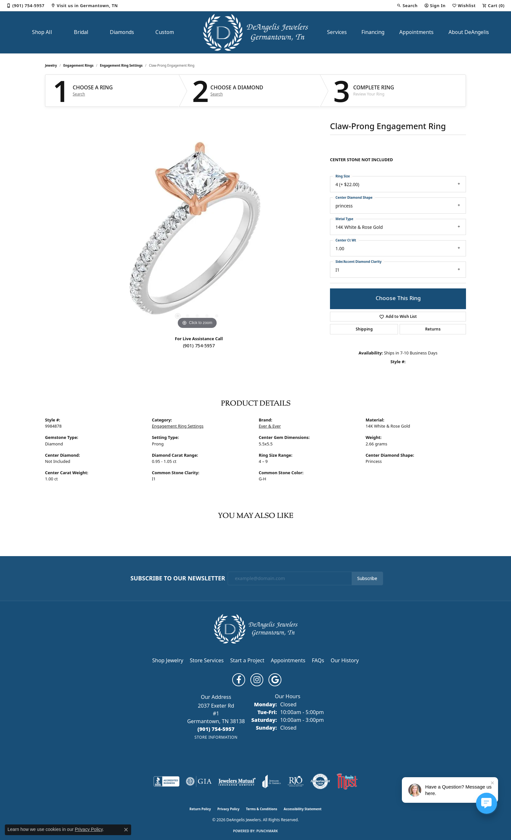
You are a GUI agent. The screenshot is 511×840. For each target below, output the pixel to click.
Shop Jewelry (167, 660)
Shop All (42, 32)
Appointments (416, 32)
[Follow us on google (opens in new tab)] (274, 679)
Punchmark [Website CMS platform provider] (267, 831)
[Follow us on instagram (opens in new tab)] (256, 679)
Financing (372, 32)
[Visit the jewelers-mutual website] (237, 781)
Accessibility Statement (303, 809)
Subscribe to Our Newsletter (178, 578)
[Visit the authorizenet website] (320, 781)
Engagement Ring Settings (121, 65)
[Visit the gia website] (199, 781)
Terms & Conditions (261, 809)
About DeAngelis (469, 32)
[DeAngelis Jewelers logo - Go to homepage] (255, 32)
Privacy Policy (228, 809)
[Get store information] (215, 737)
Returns (433, 329)
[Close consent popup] (126, 830)
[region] (197, 233)
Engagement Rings (78, 65)
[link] (25, 5)
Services (337, 32)
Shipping (364, 329)
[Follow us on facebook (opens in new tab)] (238, 679)
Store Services (207, 660)
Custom (164, 32)
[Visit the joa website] (271, 781)
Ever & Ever (270, 426)
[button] (407, 5)
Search (79, 94)
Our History (345, 660)
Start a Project (247, 660)
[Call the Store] (216, 729)
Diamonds (122, 32)
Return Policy (200, 809)
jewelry (51, 65)
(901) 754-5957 (199, 345)
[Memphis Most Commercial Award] (347, 781)
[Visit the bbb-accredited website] (166, 781)
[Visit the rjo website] (296, 781)
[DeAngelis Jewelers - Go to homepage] (256, 628)
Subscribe (367, 578)
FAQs (318, 660)
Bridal (81, 32)
